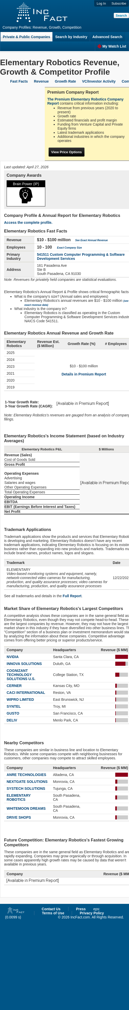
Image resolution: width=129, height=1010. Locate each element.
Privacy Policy (92, 913)
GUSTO (13, 713)
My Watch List (111, 46)
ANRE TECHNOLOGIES (26, 775)
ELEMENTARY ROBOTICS (19, 797)
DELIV (12, 720)
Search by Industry (71, 37)
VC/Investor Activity (99, 81)
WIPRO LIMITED (20, 699)
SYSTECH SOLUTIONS (26, 788)
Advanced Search (107, 37)
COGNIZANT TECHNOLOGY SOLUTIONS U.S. (21, 675)
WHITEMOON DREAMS (26, 808)
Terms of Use (53, 913)
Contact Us (51, 909)
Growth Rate (65, 81)
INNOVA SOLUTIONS (24, 664)
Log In (101, 3)
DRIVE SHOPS (19, 817)
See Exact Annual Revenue (91, 240)
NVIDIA (13, 657)
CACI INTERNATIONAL (26, 693)
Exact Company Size (69, 247)
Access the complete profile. (28, 222)
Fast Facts (19, 81)
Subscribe (118, 3)
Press (81, 909)
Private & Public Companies (26, 37)
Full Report (72, 596)
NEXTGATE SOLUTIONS (27, 782)
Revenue (41, 81)
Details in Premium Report (84, 374)
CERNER (14, 686)
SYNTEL (14, 706)
